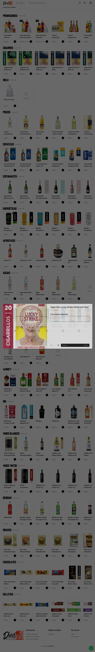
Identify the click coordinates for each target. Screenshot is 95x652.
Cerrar (47, 339)
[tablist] (47, 317)
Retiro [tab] (57, 318)
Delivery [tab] (37, 318)
